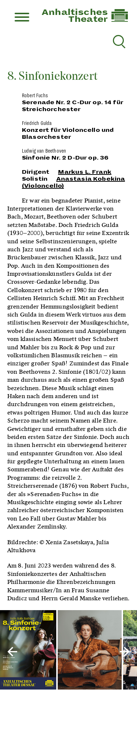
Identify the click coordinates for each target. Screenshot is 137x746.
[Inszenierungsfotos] (68, 650)
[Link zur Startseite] (119, 20)
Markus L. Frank (84, 172)
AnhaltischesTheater (75, 16)
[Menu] (22, 18)
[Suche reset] (118, 40)
